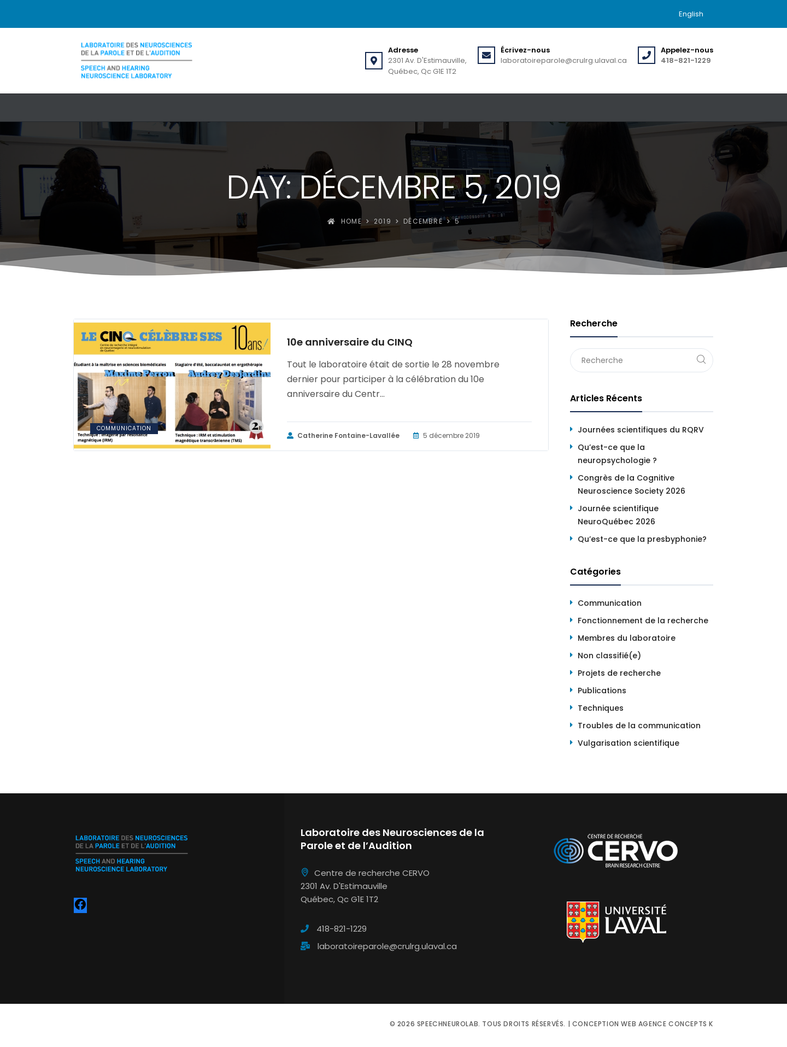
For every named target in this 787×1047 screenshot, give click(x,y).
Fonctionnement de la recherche (643, 620)
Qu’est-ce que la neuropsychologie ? (617, 454)
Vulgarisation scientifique (628, 743)
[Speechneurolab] (136, 60)
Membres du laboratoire (627, 638)
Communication (124, 428)
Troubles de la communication (639, 725)
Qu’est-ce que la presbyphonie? (642, 539)
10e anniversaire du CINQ (350, 342)
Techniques (601, 708)
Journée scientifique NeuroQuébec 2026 (618, 515)
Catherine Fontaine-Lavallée (343, 436)
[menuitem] (691, 14)
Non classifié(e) (609, 655)
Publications (602, 690)
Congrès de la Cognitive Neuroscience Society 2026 (631, 484)
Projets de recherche (619, 673)
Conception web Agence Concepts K (642, 1023)
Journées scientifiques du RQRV (641, 429)
